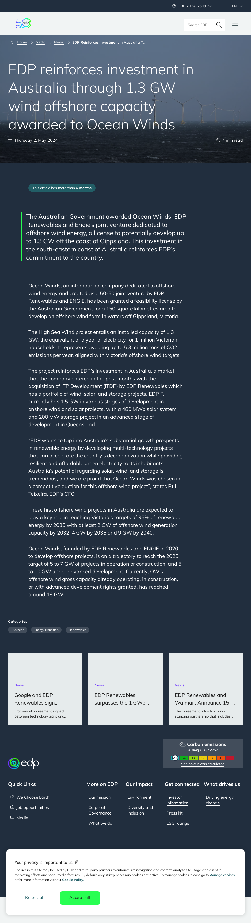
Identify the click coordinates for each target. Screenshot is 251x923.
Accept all (79, 897)
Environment (139, 797)
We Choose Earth (32, 797)
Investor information (177, 800)
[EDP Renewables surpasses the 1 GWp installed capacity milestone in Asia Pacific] (125, 689)
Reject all (35, 897)
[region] (125, 882)
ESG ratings (178, 823)
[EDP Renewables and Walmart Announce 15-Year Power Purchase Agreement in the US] (206, 689)
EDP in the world (192, 6)
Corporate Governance (99, 810)
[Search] (219, 24)
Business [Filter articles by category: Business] (17, 630)
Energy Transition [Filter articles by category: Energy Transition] (46, 630)
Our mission (99, 797)
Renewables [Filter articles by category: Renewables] (77, 630)
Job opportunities (32, 807)
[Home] (20, 42)
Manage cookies (222, 875)
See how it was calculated (202, 764)
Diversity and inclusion (140, 810)
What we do (100, 823)
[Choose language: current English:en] (232, 6)
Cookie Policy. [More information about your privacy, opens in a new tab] (73, 880)
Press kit (175, 813)
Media (22, 817)
